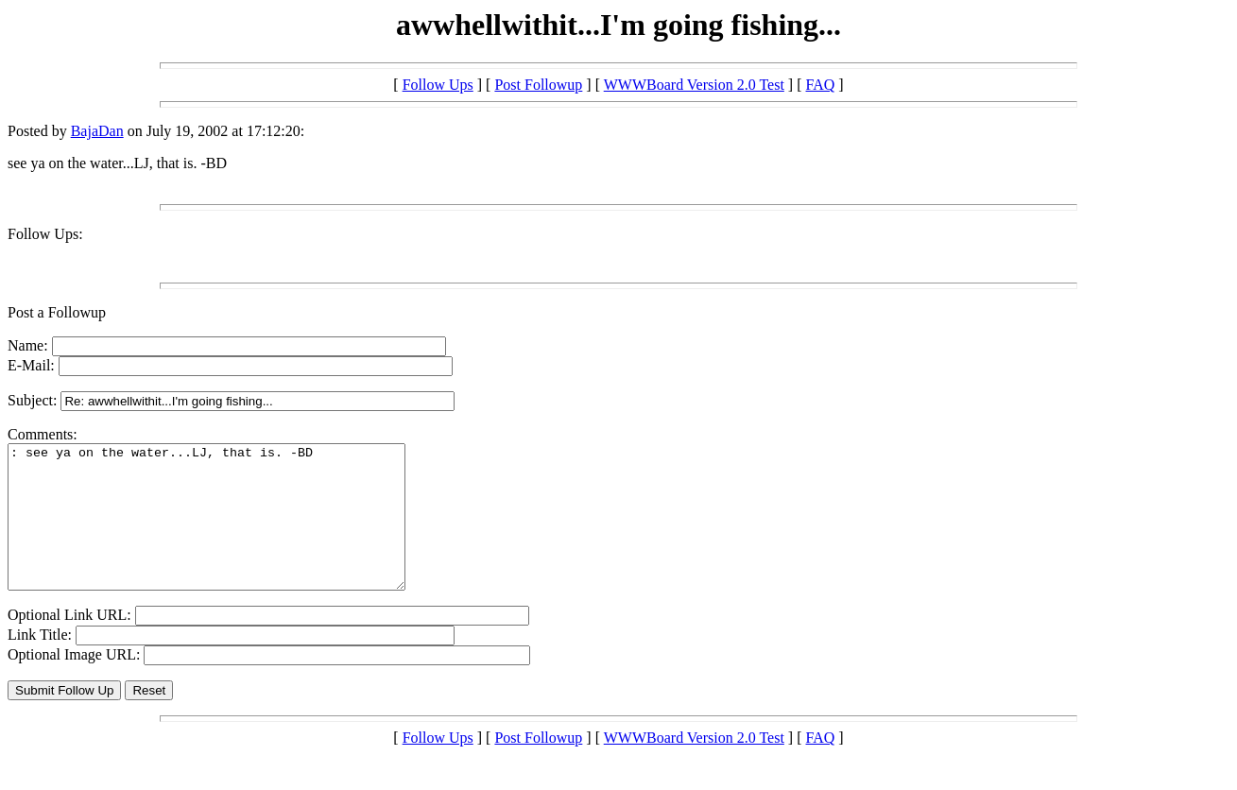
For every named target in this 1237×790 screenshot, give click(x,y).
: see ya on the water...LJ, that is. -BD (230, 531)
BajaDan (97, 131)
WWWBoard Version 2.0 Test (694, 85)
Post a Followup (57, 312)
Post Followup (538, 85)
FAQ (820, 85)
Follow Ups (438, 85)
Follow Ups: (45, 234)
